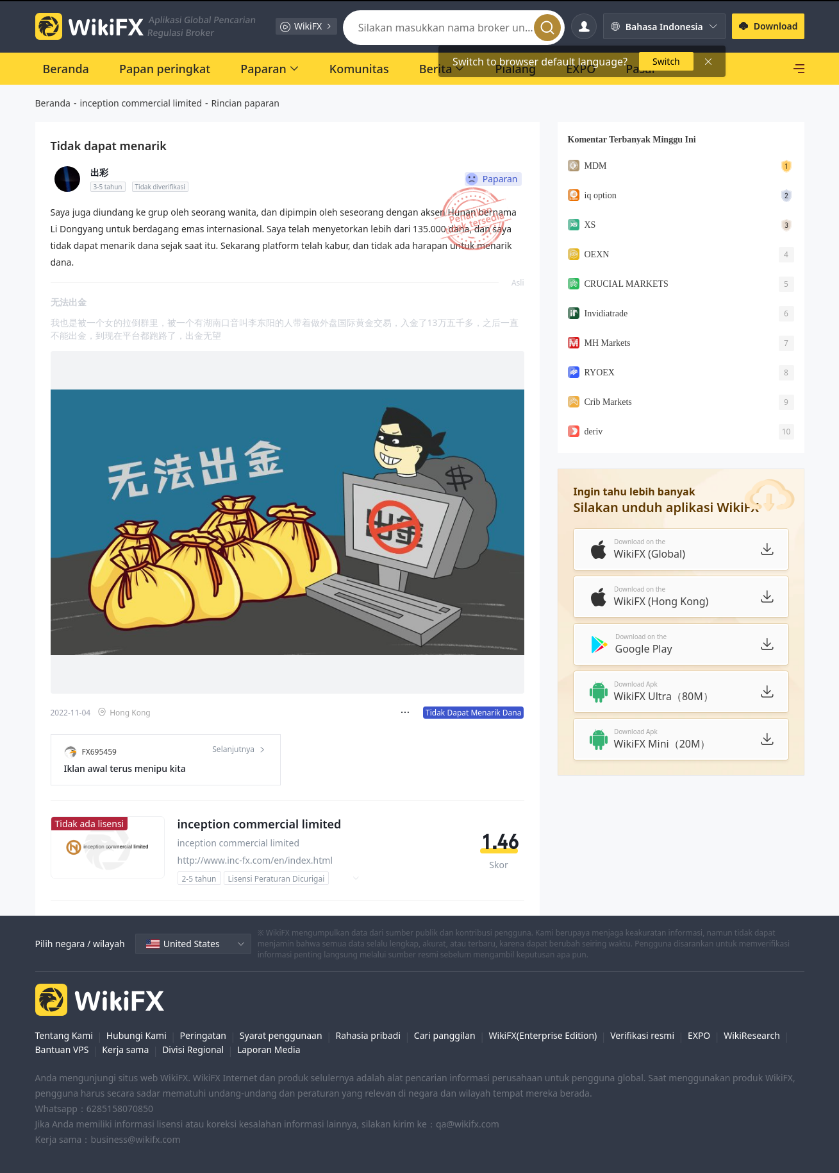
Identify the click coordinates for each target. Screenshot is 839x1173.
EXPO (699, 1035)
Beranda (53, 103)
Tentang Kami (64, 1035)
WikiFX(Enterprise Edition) (543, 1035)
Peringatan (203, 1035)
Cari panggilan (445, 1035)
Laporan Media (269, 1049)
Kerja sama (125, 1049)
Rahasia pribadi (368, 1035)
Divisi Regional (193, 1049)
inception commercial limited (140, 103)
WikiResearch (752, 1035)
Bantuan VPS (62, 1049)
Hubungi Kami (136, 1035)
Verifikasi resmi (642, 1035)
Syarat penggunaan (281, 1035)
